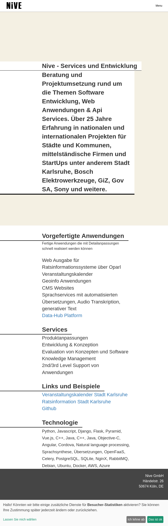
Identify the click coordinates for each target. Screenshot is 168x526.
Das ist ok (155, 519)
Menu (159, 5)
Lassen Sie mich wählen (19, 519)
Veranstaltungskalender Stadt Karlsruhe (85, 394)
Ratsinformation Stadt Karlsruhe (76, 401)
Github (49, 408)
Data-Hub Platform (62, 315)
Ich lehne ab (136, 519)
